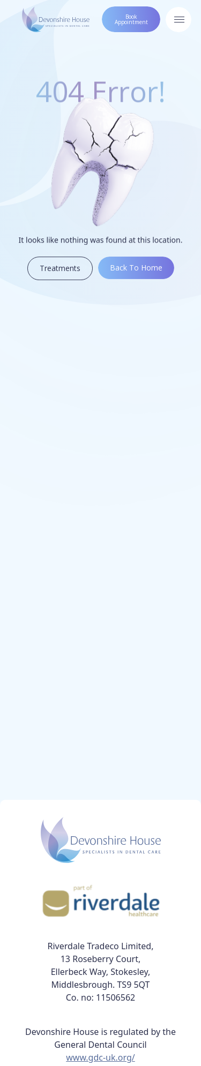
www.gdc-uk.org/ (100, 1057)
